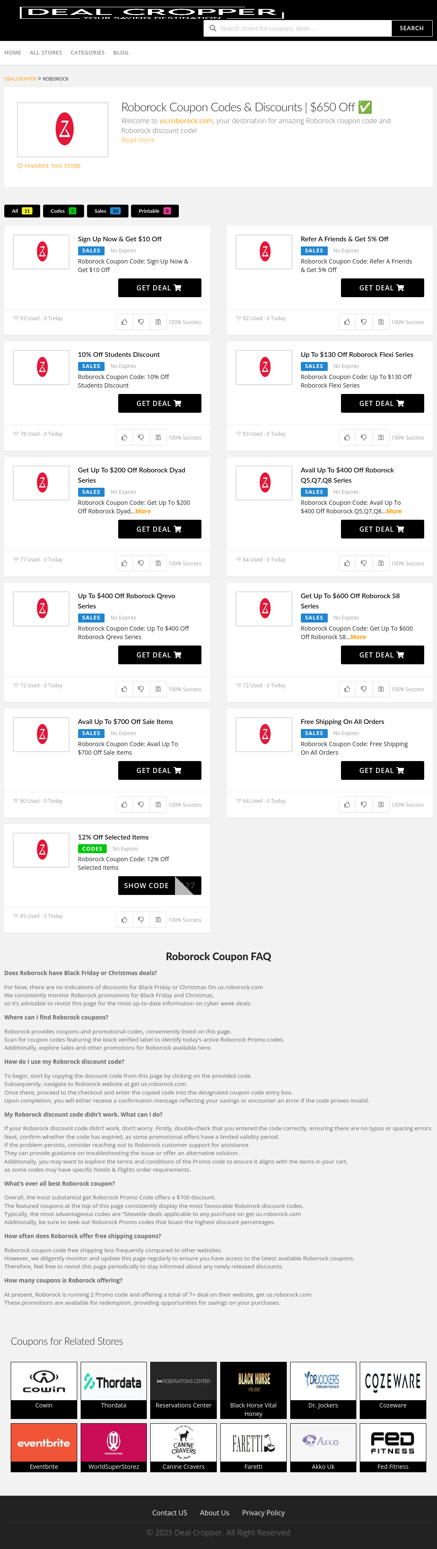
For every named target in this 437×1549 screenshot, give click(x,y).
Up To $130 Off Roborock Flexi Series (357, 354)
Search (412, 28)
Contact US (169, 1512)
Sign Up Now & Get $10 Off (120, 239)
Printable (155, 210)
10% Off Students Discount (119, 354)
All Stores (46, 52)
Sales (108, 210)
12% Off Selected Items (113, 837)
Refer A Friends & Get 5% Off (345, 239)
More (143, 511)
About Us (215, 1512)
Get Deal (159, 287)
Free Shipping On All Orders (343, 721)
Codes (64, 210)
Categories (88, 52)
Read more (138, 140)
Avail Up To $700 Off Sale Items (125, 721)
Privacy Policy (263, 1512)
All (22, 210)
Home (12, 52)
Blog (120, 52)
